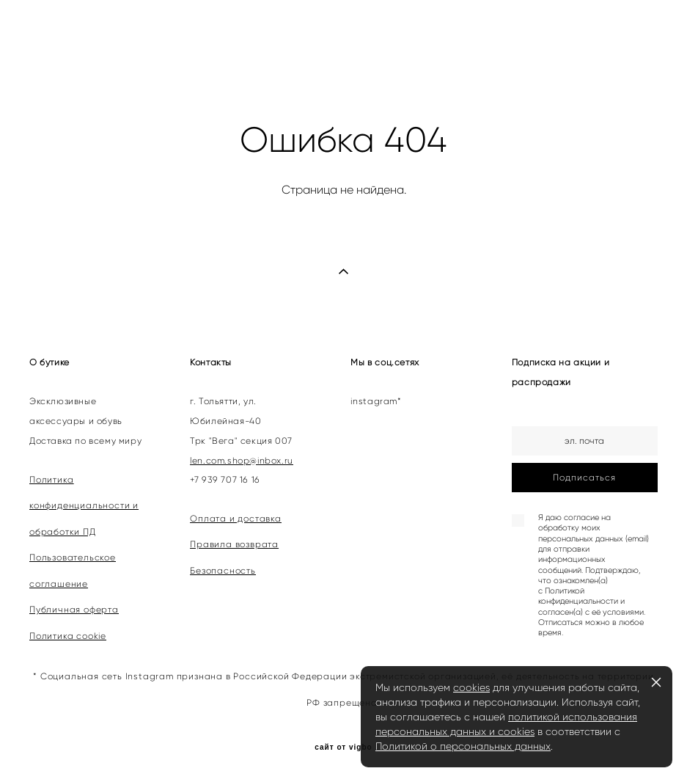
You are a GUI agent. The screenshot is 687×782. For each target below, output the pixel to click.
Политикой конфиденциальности (578, 596)
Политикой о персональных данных (463, 746)
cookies (471, 687)
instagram (373, 401)
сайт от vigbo (343, 747)
